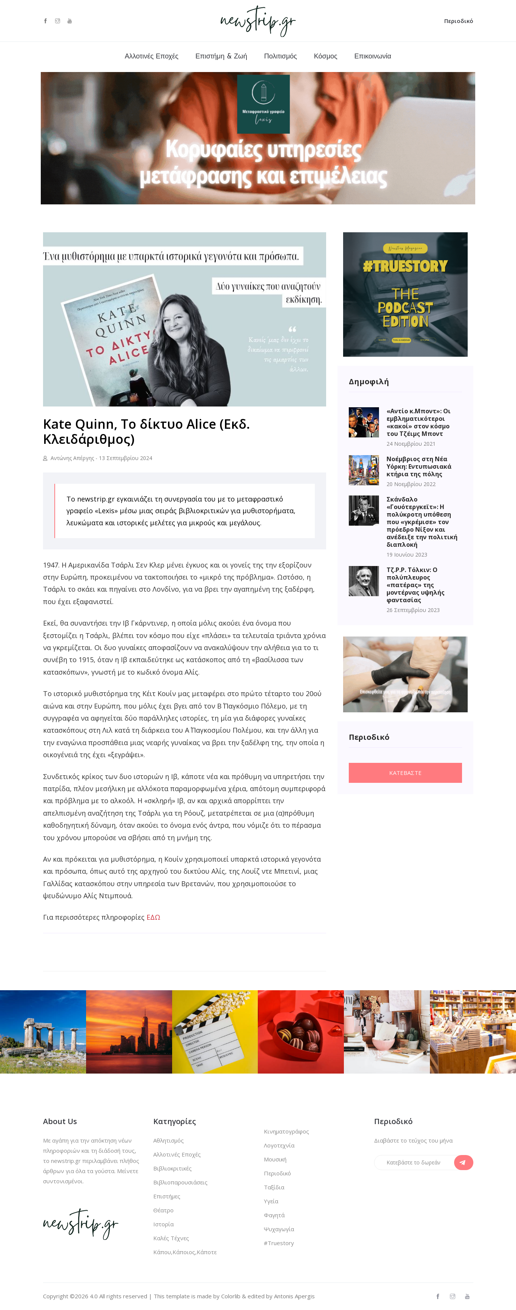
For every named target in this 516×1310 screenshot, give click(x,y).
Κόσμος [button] (325, 56)
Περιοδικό (458, 21)
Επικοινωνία (372, 56)
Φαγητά (274, 1215)
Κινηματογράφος (286, 1131)
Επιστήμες (166, 1196)
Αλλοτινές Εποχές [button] (152, 56)
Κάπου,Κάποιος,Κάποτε (185, 1252)
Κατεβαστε (405, 772)
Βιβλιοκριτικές (172, 1168)
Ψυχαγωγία (279, 1229)
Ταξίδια (274, 1187)
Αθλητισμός (168, 1140)
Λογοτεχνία (279, 1145)
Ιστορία (163, 1224)
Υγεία (271, 1201)
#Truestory (279, 1243)
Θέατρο (163, 1210)
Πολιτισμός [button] (280, 56)
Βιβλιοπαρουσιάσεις (180, 1182)
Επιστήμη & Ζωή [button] (221, 56)
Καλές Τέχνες (171, 1238)
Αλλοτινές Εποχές (177, 1154)
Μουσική (275, 1159)
